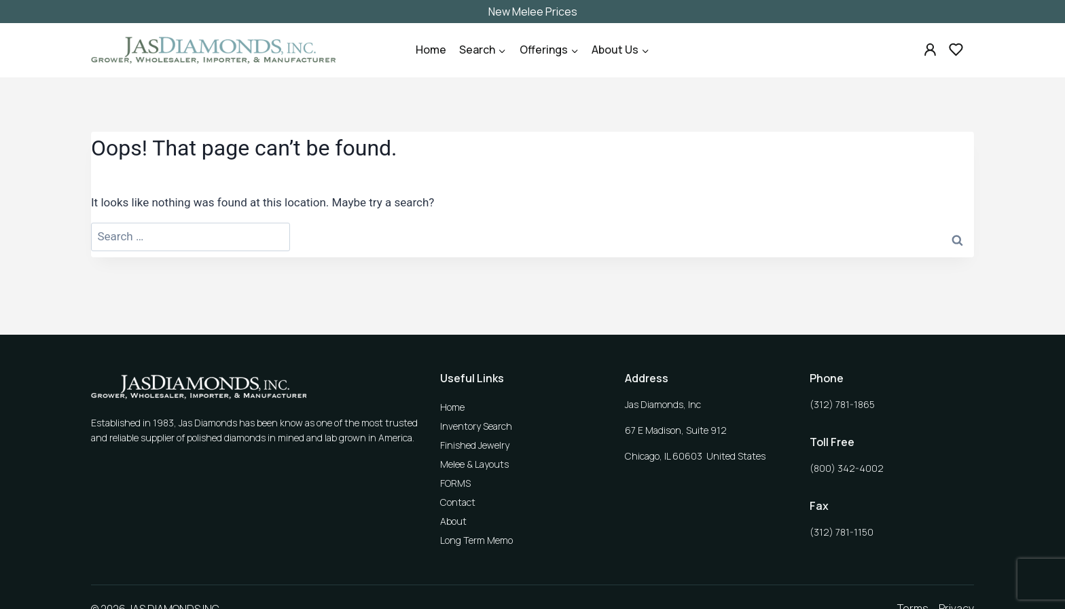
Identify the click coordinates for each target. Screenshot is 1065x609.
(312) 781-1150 (841, 531)
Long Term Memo (476, 540)
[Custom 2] (955, 49)
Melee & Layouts (474, 464)
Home (431, 49)
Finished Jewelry (474, 445)
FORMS (455, 483)
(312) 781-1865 (842, 404)
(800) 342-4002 (847, 468)
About (453, 521)
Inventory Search (476, 426)
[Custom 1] (930, 49)
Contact (457, 502)
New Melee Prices (532, 11)
